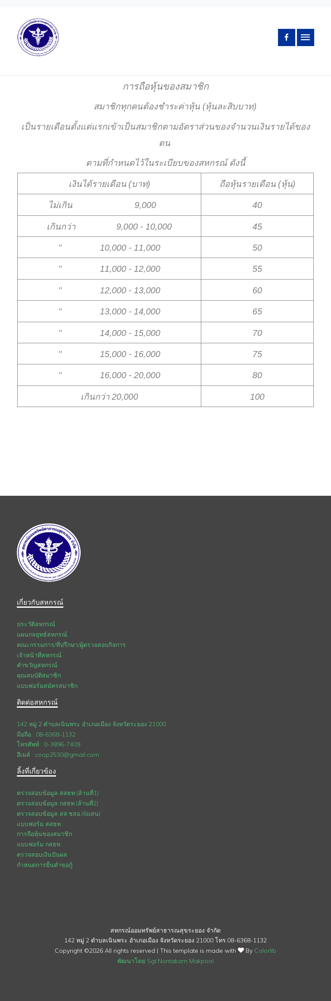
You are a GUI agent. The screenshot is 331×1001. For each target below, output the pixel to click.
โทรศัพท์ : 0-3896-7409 (48, 744)
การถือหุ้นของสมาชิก (44, 834)
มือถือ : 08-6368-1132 (46, 734)
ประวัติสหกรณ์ (36, 624)
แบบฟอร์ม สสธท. (39, 824)
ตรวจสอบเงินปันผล (42, 854)
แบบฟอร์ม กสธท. (39, 844)
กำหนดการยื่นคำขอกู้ (44, 865)
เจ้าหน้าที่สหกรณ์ (39, 655)
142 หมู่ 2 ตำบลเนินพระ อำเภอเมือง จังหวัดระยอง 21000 (91, 724)
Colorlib (265, 950)
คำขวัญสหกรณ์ (37, 665)
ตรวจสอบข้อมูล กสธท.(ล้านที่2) (57, 803)
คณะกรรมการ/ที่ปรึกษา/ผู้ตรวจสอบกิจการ (71, 645)
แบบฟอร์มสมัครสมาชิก (47, 686)
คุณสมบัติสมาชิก (39, 675)
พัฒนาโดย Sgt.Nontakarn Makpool (165, 961)
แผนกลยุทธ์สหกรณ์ (42, 634)
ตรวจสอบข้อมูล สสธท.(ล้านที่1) (58, 793)
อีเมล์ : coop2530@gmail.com (58, 755)
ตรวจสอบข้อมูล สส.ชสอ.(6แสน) (58, 814)
